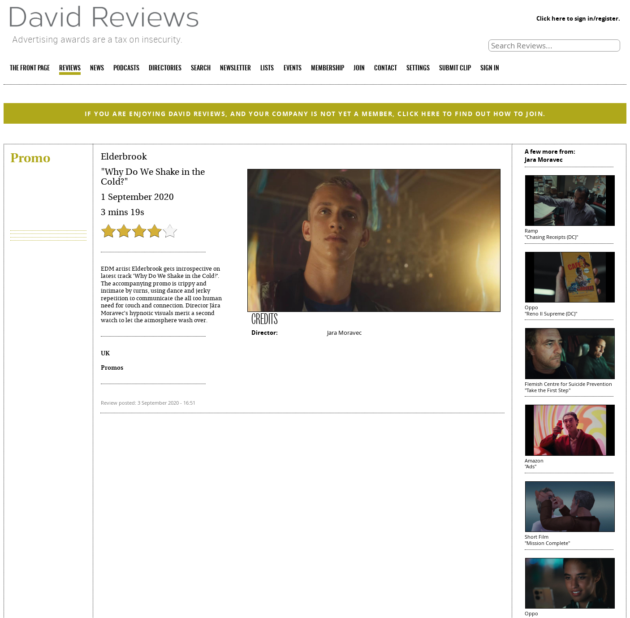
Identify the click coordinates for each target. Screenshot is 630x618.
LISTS (267, 68)
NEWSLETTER (235, 68)
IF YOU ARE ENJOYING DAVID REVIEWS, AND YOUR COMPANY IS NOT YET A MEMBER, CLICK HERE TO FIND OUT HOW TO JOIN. (315, 113)
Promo (30, 157)
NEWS (97, 68)
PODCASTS (126, 68)
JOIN (359, 68)
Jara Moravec (344, 333)
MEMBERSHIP (327, 68)
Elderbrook (124, 157)
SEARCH (201, 68)
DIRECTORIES (165, 68)
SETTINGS (418, 68)
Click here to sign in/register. (578, 18)
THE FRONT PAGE (30, 68)
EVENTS (293, 68)
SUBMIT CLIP (455, 68)
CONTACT (385, 68)
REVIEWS (70, 68)
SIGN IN (489, 68)
